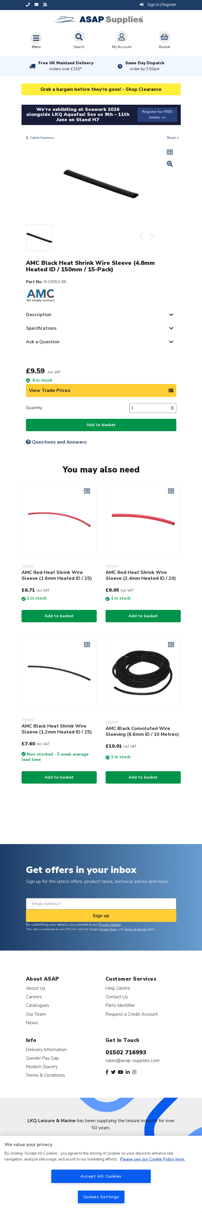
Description (38, 314)
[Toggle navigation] (36, 40)
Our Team (36, 1014)
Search (79, 40)
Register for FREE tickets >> (157, 114)
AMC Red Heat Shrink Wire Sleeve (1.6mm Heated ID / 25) (57, 575)
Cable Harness (42, 137)
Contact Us (117, 997)
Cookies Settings (101, 1197)
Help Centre (118, 988)
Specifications (41, 328)
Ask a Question (43, 342)
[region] (101, 1174)
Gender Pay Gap (42, 1058)
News (32, 1023)
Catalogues (37, 1005)
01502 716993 (126, 1052)
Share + (173, 137)
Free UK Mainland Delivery (65, 66)
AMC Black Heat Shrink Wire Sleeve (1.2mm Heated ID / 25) (57, 729)
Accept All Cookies (101, 1176)
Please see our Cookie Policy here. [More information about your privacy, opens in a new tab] (152, 1159)
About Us (35, 988)
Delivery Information (46, 1049)
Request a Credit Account (132, 1014)
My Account (122, 40)
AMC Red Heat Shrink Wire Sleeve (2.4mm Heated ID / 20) (141, 575)
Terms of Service (135, 929)
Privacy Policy (108, 929)
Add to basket (101, 425)
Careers (34, 997)
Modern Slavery (42, 1066)
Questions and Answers (56, 442)
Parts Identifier (120, 1005)
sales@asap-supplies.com (133, 1060)
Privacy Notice (110, 924)
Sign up (101, 915)
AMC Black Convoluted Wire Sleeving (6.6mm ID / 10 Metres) (142, 731)
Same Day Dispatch (144, 66)
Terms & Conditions (45, 1075)
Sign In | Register (158, 4)
